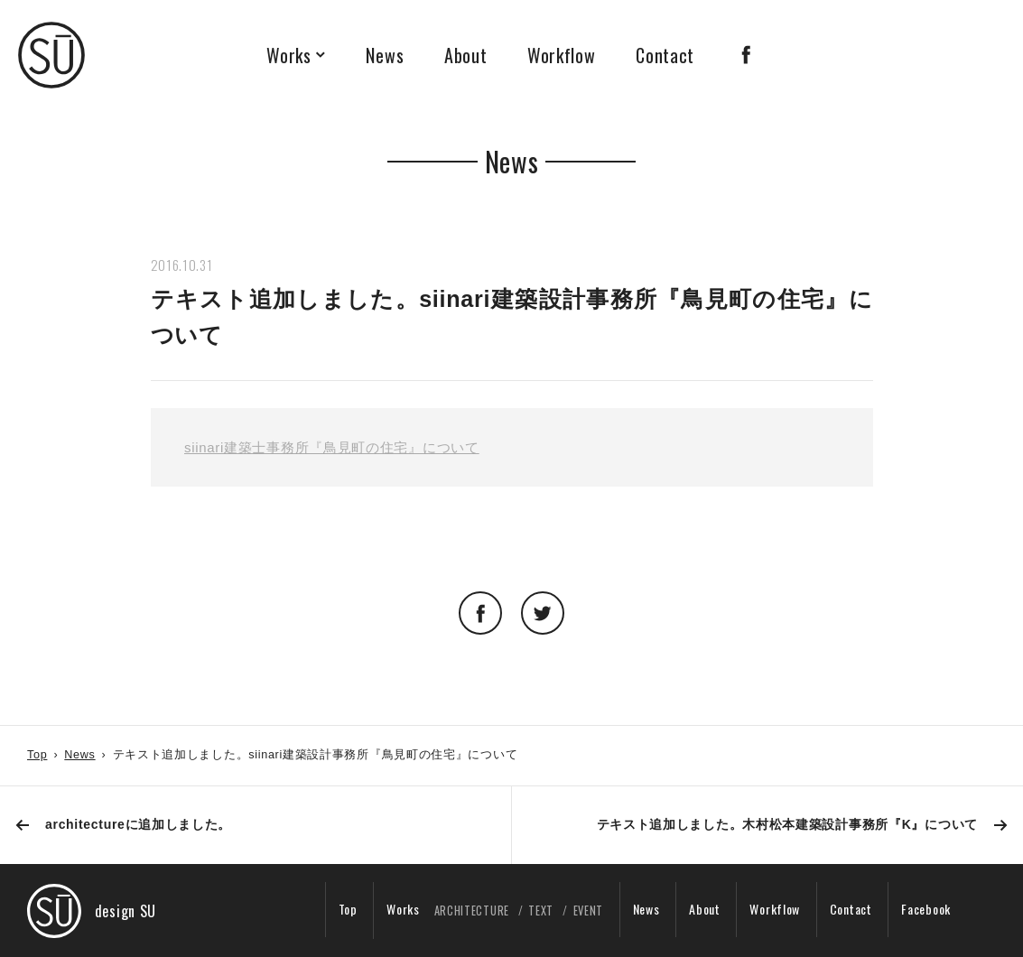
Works (289, 55)
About (466, 55)
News (385, 55)
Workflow (561, 55)
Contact (665, 55)
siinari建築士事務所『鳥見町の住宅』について (331, 447)
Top (37, 754)
